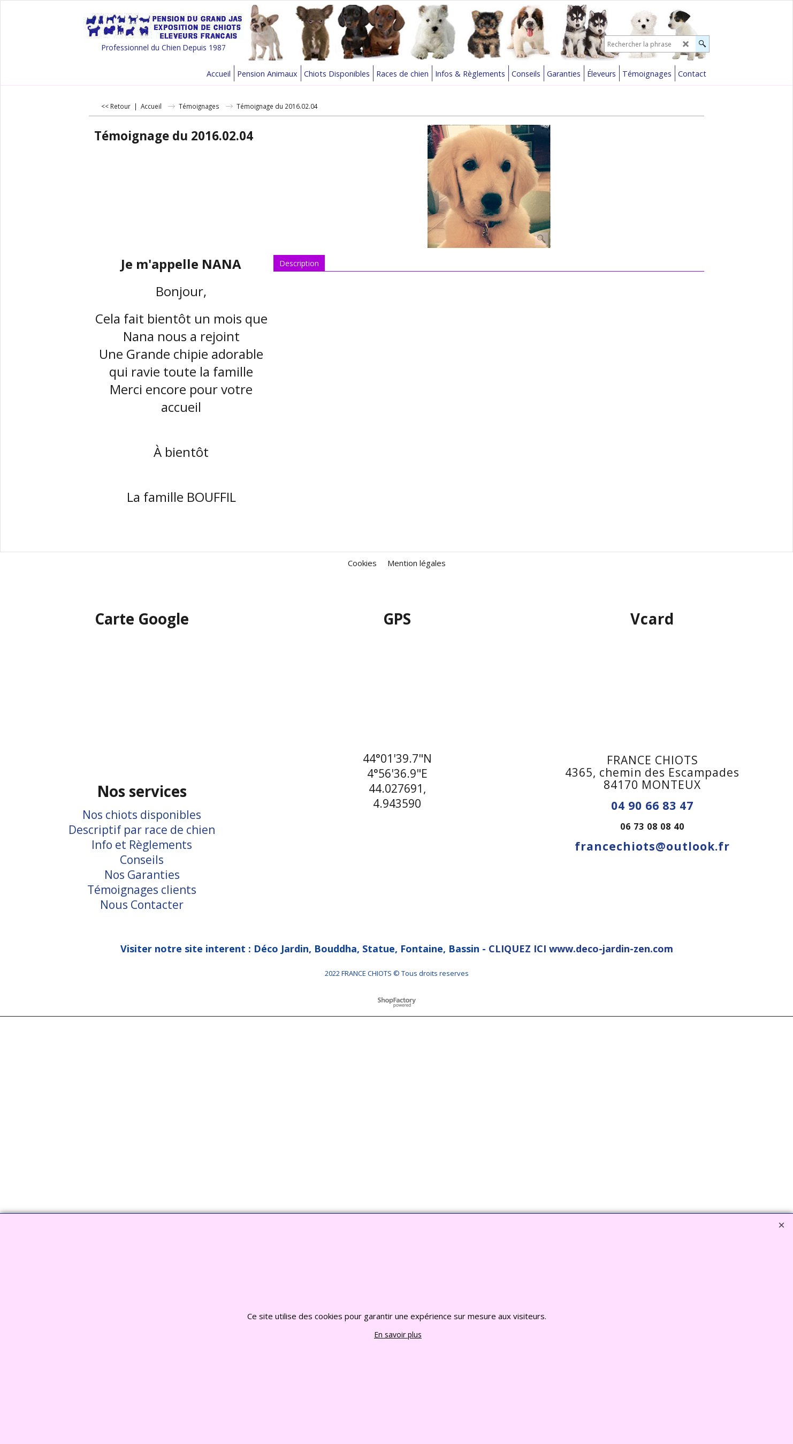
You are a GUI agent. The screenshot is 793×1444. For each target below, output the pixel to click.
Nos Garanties (142, 874)
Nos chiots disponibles (141, 814)
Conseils (142, 859)
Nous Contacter (142, 904)
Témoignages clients (141, 889)
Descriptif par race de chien (141, 829)
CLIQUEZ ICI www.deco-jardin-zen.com (581, 948)
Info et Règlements (142, 844)
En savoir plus (398, 1334)
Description (299, 263)
